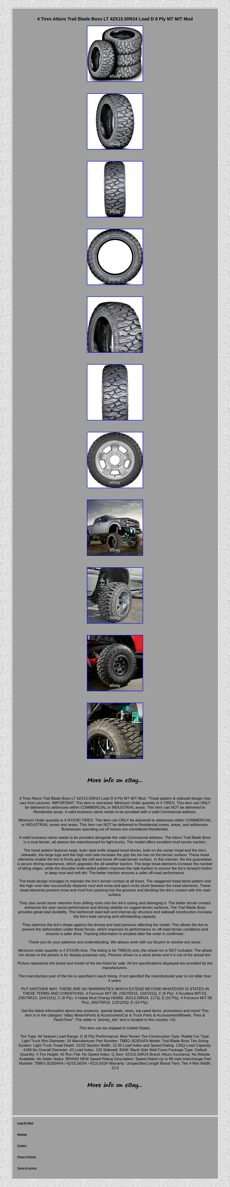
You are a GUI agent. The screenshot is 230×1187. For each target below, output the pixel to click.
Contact (22, 1145)
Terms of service (27, 1168)
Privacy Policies (26, 1157)
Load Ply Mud (25, 1123)
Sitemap (22, 1134)
